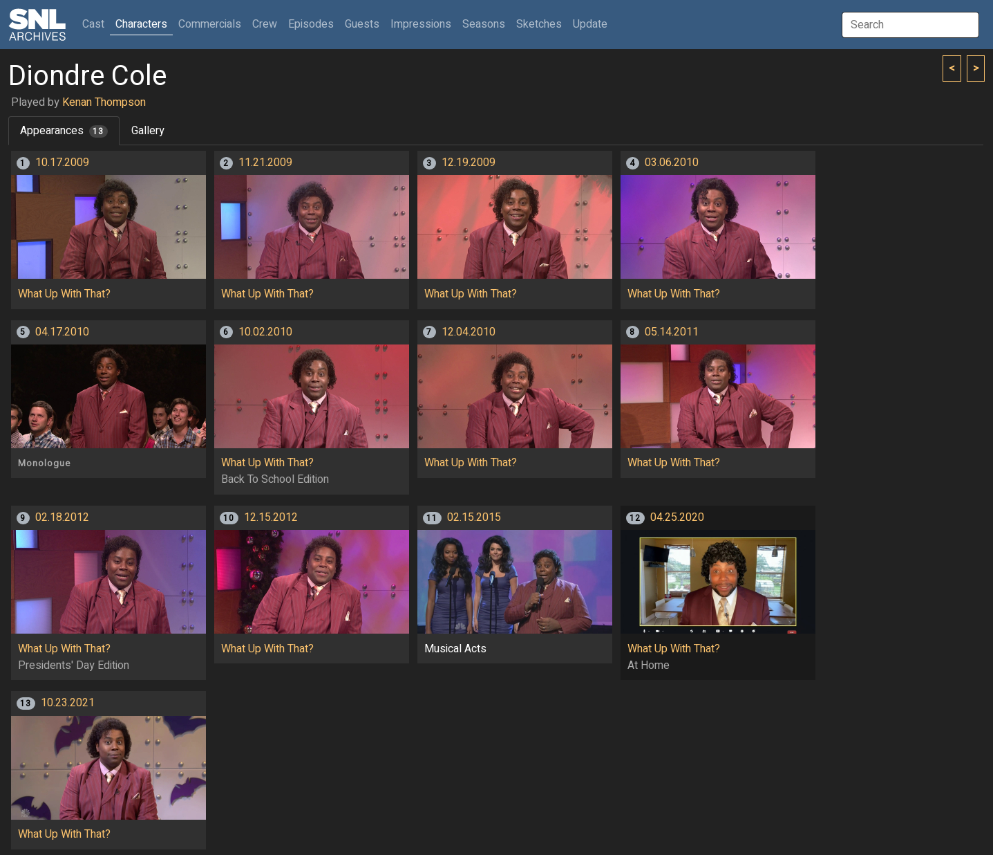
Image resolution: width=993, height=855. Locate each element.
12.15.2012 (271, 517)
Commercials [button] (209, 24)
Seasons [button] (483, 24)
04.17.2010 (62, 332)
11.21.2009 (265, 162)
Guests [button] (362, 24)
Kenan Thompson (104, 102)
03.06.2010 (672, 162)
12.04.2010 (468, 332)
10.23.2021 (68, 703)
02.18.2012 (62, 517)
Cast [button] (96, 24)
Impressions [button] (420, 24)
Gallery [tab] (147, 130)
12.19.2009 (468, 162)
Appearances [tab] (64, 130)
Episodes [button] (311, 24)
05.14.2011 (672, 332)
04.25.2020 (677, 517)
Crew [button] (264, 24)
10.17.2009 (62, 162)
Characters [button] (141, 24)
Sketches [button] (539, 24)
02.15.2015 (474, 517)
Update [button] (590, 24)
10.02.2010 (265, 332)
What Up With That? (64, 294)
